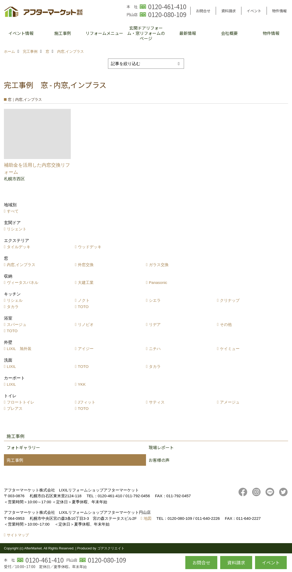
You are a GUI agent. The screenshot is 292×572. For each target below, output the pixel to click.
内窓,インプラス (21, 264)
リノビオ (86, 324)
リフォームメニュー (104, 33)
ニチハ (155, 348)
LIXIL (11, 366)
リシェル (15, 300)
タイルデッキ (18, 247)
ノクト (84, 300)
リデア (155, 324)
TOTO (83, 306)
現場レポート (161, 447)
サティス (157, 402)
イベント (254, 10)
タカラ (13, 306)
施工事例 (62, 33)
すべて (13, 211)
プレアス (15, 408)
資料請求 (228, 10)
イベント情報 (21, 33)
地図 (148, 518)
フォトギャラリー (23, 447)
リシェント (16, 229)
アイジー (86, 348)
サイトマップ (18, 535)
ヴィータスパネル (22, 282)
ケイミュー (230, 348)
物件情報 (279, 10)
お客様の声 (159, 460)
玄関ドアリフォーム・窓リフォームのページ (146, 33)
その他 (226, 324)
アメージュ (230, 402)
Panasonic (158, 282)
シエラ (155, 300)
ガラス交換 (159, 264)
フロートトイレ (20, 402)
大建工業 (86, 282)
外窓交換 (86, 264)
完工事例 (15, 460)
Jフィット (87, 402)
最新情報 (187, 33)
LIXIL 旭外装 (19, 348)
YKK (82, 384)
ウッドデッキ (89, 247)
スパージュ (16, 324)
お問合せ (203, 10)
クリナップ (230, 300)
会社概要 (229, 33)
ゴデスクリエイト (111, 548)
